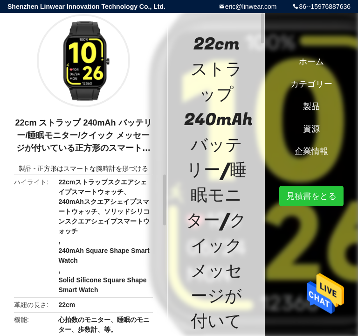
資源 (311, 128)
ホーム (311, 61)
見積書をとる (311, 196)
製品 (25, 168)
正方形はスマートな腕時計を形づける (92, 168)
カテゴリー (311, 84)
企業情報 (311, 151)
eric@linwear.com (251, 6)
